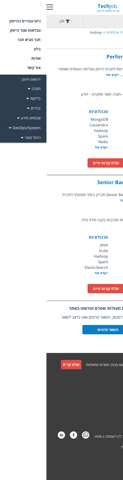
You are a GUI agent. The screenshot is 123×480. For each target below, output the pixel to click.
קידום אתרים (109, 456)
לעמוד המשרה (100, 163)
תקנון (113, 398)
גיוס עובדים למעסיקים (103, 376)
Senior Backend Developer (84, 182)
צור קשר (111, 387)
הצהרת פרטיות (107, 420)
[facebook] (27, 436)
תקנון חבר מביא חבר (104, 409)
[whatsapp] (39, 436)
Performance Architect (89, 56)
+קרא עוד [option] (55, 147)
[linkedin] (15, 436)
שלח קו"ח (25, 364)
